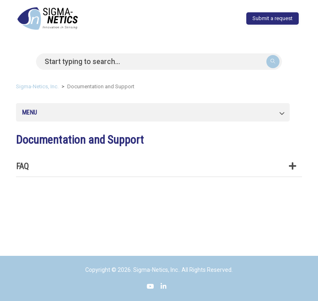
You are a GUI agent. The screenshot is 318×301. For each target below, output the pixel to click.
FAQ (159, 166)
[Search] (159, 61)
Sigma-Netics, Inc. (37, 86)
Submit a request (272, 18)
